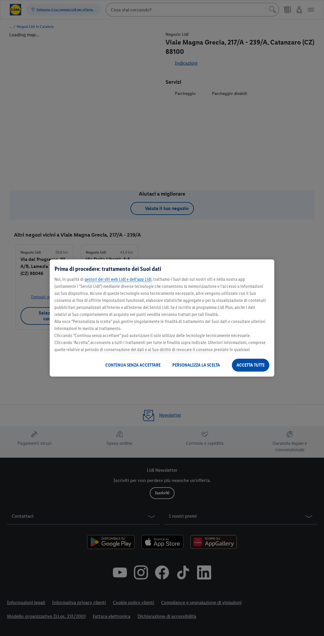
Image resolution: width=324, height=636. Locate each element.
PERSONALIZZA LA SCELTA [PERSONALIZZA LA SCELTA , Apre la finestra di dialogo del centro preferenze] (196, 365)
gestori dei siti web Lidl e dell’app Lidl (118, 279)
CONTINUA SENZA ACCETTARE (133, 365)
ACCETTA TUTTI (251, 365)
